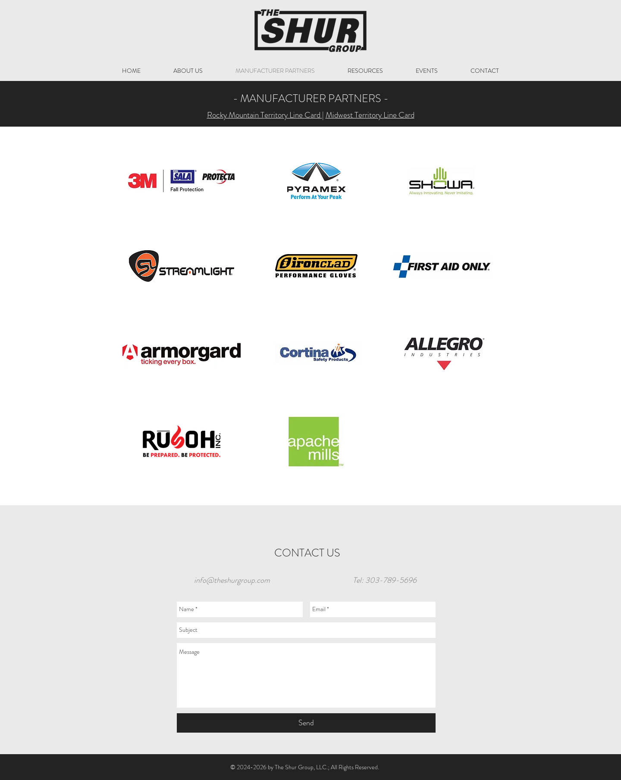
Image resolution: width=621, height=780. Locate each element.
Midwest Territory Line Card (370, 115)
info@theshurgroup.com (232, 580)
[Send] (306, 723)
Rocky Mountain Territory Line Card (264, 115)
